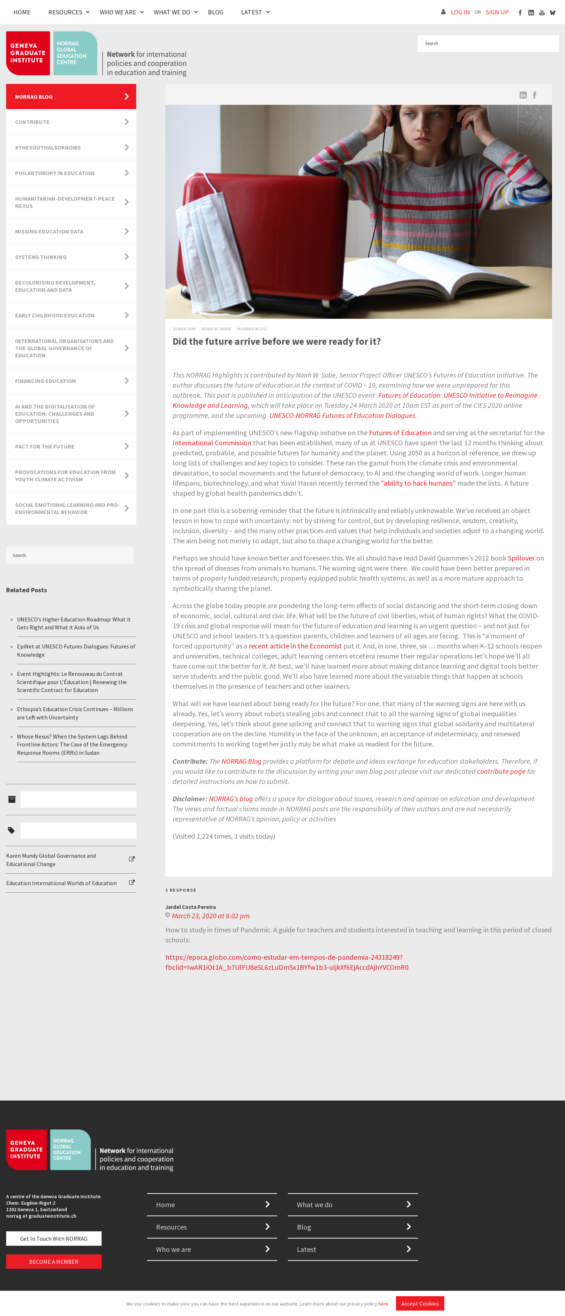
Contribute (32, 121)
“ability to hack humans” (418, 482)
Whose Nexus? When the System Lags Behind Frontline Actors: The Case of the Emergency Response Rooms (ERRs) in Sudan (72, 744)
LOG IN (460, 12)
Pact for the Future (45, 446)
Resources (65, 12)
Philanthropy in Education (55, 173)
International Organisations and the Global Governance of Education (64, 348)
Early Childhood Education (55, 315)
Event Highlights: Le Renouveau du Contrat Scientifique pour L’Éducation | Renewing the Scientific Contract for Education (72, 681)
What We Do (172, 12)
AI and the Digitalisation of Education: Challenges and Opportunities (55, 413)
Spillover (521, 557)
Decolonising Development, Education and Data (55, 286)
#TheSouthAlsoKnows (48, 147)
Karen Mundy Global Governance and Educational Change (51, 859)
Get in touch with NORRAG (54, 1238)
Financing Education (45, 380)
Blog (215, 12)
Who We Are (118, 12)
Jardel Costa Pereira (190, 907)
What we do (315, 1204)
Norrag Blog (252, 328)
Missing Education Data (49, 231)
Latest (251, 12)
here (383, 1304)
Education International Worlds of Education (61, 883)
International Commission (212, 442)
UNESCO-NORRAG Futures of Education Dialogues (342, 415)
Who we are (173, 1249)
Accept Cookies (420, 1303)
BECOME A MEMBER (54, 1261)
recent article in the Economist (295, 645)
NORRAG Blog (34, 96)
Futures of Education (400, 432)
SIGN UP (497, 12)
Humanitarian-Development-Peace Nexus (65, 202)
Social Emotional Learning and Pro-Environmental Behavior (67, 508)
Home (22, 12)
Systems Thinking (41, 256)
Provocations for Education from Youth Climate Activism (65, 475)
